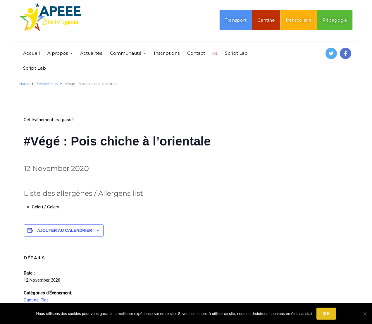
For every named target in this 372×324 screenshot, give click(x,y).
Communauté (126, 53)
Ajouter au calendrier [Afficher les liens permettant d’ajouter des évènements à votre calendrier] (64, 230)
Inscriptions (167, 53)
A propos (57, 53)
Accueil (31, 53)
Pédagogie (335, 20)
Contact (196, 53)
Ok (326, 313)
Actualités (91, 53)
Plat (44, 300)
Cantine (266, 20)
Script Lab (236, 53)
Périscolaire (299, 20)
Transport (236, 20)
